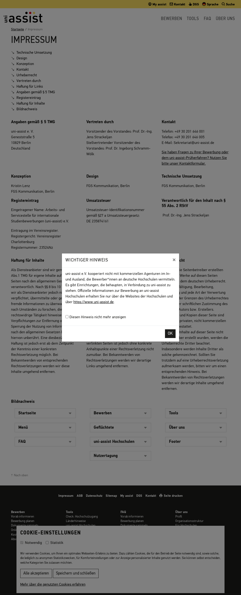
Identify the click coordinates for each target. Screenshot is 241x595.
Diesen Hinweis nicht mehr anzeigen (95, 317)
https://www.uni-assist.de (93, 302)
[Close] (174, 259)
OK (170, 334)
